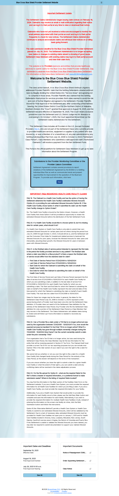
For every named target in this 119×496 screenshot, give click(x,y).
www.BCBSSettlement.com (80, 74)
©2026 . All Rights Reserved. (59, 489)
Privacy (64, 491)
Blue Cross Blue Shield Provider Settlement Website (37, 2)
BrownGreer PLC (54, 489)
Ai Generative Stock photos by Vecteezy (63, 493)
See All (39, 475)
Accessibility (54, 491)
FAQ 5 (36, 129)
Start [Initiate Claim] (59, 182)
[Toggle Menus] (101, 2)
